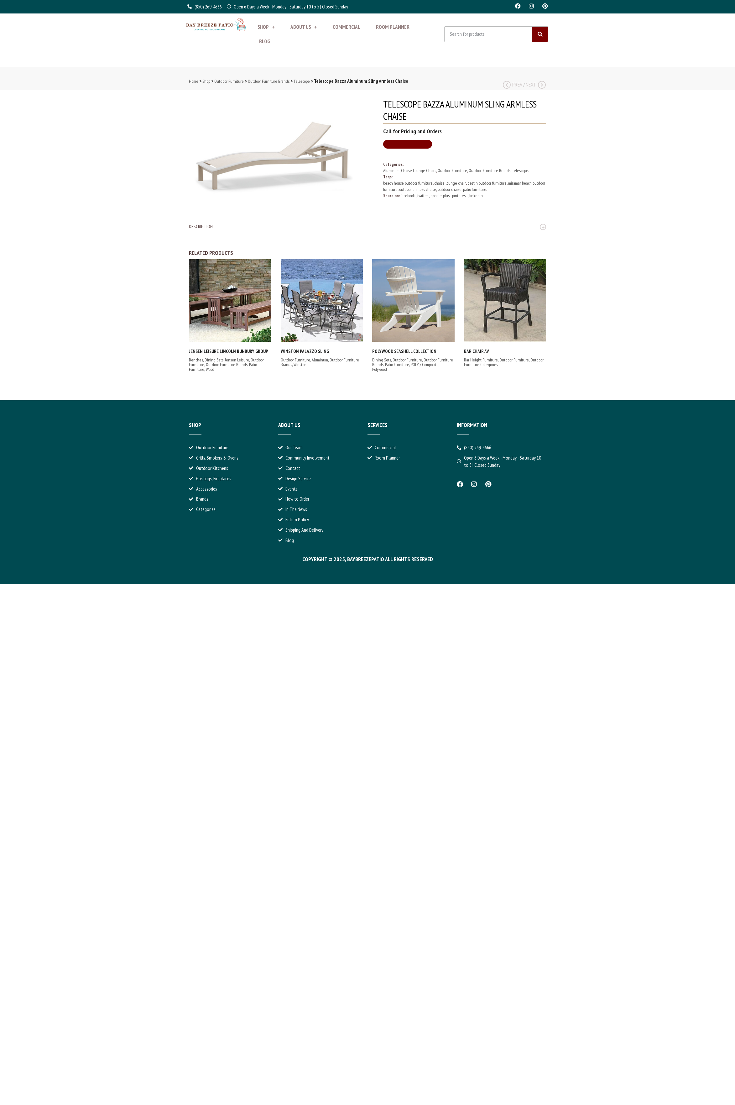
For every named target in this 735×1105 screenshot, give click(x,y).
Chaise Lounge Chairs (418, 170)
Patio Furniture (397, 364)
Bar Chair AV (476, 351)
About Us (303, 27)
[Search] (540, 34)
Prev (512, 84)
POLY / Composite (425, 364)
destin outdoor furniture (487, 183)
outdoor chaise (449, 189)
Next (536, 84)
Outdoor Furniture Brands (268, 81)
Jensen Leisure (237, 360)
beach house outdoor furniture (408, 183)
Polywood (379, 369)
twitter (423, 195)
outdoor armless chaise (417, 189)
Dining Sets (214, 360)
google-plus (440, 195)
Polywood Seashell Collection (404, 351)
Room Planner (392, 27)
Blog (264, 41)
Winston (300, 364)
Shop (266, 27)
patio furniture (474, 189)
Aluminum (391, 170)
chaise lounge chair (450, 183)
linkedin (476, 195)
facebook (408, 195)
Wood (210, 369)
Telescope (302, 81)
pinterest (460, 195)
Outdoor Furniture (229, 81)
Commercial (346, 27)
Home (193, 81)
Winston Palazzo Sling (305, 351)
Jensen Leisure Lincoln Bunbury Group (228, 351)
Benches (196, 360)
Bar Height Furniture (481, 360)
